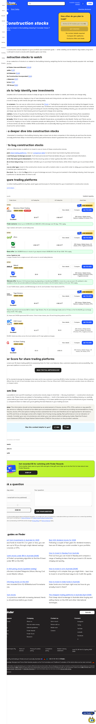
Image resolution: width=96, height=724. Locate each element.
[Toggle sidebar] (6, 13)
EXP (24, 82)
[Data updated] (87, 226)
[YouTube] (84, 679)
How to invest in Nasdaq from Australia (67, 598)
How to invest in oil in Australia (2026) (66, 613)
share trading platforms (27, 171)
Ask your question (48, 554)
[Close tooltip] (95, 711)
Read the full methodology (51, 401)
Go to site (87, 240)
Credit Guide (43, 718)
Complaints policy (52, 699)
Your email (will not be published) (19, 542)
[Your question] (65, 542)
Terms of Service (52, 565)
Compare (77, 240)
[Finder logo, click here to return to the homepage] (20, 3)
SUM (27, 76)
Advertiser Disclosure (55, 718)
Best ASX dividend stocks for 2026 (65, 584)
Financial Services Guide (33, 718)
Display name (16, 533)
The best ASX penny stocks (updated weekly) (25, 613)
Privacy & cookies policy (40, 699)
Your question (44, 533)
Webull (22, 295)
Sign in (23, 556)
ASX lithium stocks (15, 639)
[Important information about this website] (84, 9)
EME (24, 89)
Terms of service (27, 699)
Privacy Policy (42, 565)
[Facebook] (84, 686)
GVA (40, 79)
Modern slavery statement (64, 699)
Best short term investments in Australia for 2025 (27, 584)
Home (14, 9)
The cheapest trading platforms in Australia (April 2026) (71, 643)
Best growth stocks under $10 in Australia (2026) (27, 600)
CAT (21, 72)
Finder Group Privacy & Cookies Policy (57, 562)
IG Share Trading (26, 372)
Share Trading (22, 9)
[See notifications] (84, 4)
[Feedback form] (51, 470)
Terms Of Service (39, 562)
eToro (22, 267)
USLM (39, 69)
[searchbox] (50, 3)
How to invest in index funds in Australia (67, 629)
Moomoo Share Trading (28, 238)
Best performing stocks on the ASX (22, 626)
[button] (3, 4)
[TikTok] (84, 675)
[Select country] (87, 662)
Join (91, 3)
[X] (84, 689)
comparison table (50, 171)
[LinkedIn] (84, 682)
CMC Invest (24, 351)
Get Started (76, 29)
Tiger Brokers (25, 323)
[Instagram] (84, 672)
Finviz (58, 112)
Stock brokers (17, 218)
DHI (21, 86)
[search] (51, 4)
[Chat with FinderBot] (92, 720)
